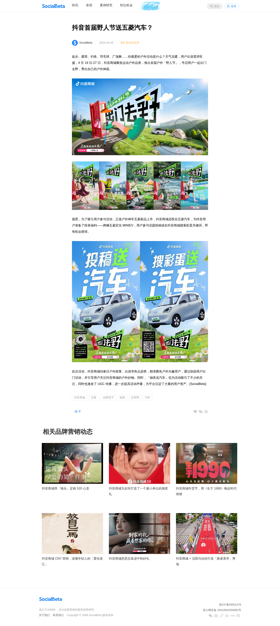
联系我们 (58, 615)
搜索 (216, 6)
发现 (89, 5)
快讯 (75, 5)
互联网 (135, 397)
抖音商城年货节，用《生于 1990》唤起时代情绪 (206, 491)
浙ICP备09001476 (230, 604)
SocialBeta (85, 42)
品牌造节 (108, 397)
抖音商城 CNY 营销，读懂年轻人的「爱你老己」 (72, 561)
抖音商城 (79, 397)
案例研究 (106, 5)
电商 (122, 397)
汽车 (147, 397)
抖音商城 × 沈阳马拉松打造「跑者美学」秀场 (205, 561)
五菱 (93, 397)
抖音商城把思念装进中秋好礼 (129, 558)
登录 (233, 6)
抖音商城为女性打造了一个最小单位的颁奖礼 (138, 491)
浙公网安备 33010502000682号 (222, 610)
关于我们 (44, 615)
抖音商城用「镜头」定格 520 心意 (65, 488)
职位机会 (126, 5)
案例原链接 (132, 42)
